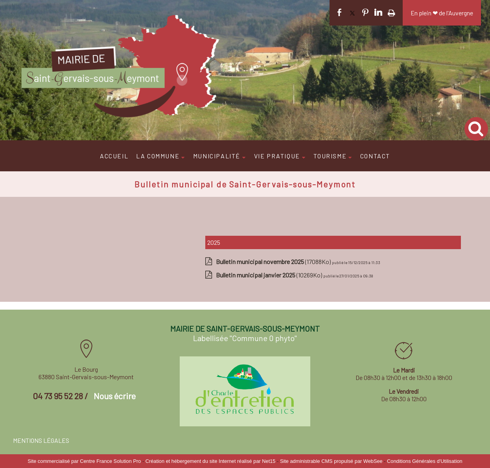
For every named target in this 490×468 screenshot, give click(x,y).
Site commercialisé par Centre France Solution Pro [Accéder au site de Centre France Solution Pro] (84, 461)
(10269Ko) (269, 275)
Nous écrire (115, 396)
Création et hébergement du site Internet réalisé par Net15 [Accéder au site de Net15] (211, 461)
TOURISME (329, 156)
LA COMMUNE (157, 156)
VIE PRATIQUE (277, 156)
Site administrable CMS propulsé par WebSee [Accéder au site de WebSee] (331, 461)
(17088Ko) (274, 261)
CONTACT (375, 156)
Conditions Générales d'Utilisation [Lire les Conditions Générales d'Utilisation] (424, 461)
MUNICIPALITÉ (216, 156)
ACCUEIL (114, 156)
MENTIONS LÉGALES (41, 440)
